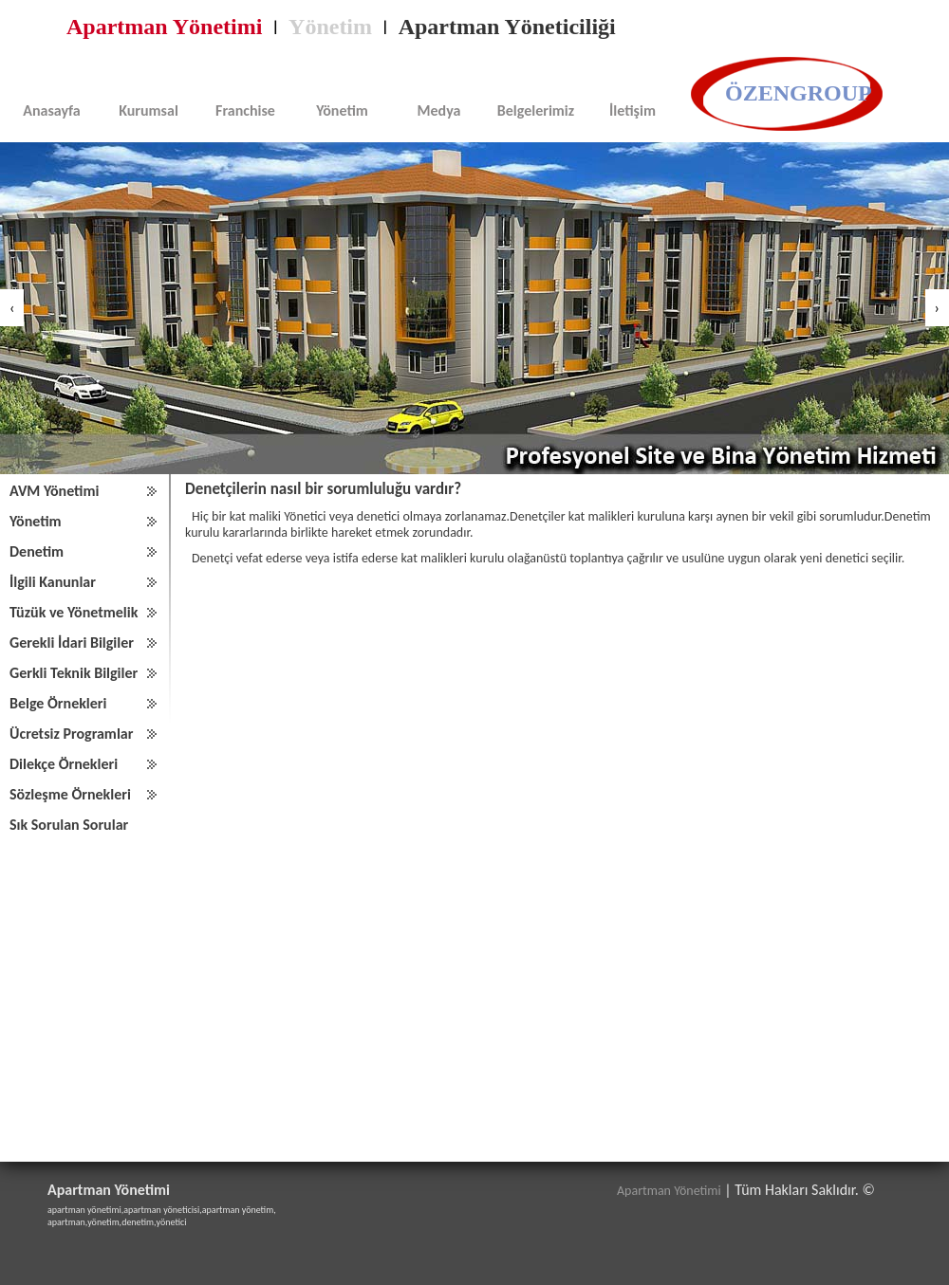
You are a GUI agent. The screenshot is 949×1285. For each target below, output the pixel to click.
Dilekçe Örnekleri (63, 764)
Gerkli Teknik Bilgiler (73, 673)
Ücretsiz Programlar (71, 734)
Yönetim (330, 26)
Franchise (245, 110)
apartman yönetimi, (85, 1209)
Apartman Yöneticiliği (507, 26)
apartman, (67, 1222)
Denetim (36, 551)
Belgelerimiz (535, 110)
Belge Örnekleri (57, 703)
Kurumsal (148, 110)
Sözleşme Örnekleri (70, 794)
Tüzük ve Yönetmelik (73, 612)
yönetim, (104, 1222)
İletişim (632, 110)
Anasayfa (52, 110)
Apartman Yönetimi (164, 26)
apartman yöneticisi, (162, 1209)
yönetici (172, 1222)
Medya (439, 110)
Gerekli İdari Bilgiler (71, 642)
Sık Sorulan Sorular (68, 825)
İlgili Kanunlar (52, 582)
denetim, (138, 1222)
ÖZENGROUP (798, 93)
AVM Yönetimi (54, 491)
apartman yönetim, (239, 1209)
